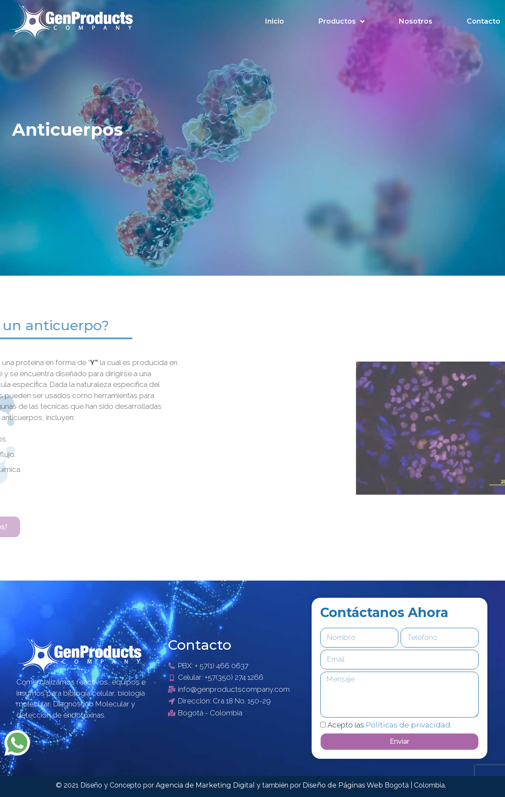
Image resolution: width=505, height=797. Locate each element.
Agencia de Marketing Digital (206, 785)
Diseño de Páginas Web (344, 785)
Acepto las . (389, 725)
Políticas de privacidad (408, 725)
